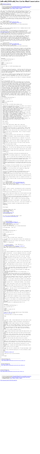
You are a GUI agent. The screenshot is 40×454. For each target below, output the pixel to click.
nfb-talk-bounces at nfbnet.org (12, 264)
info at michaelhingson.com (18, 216)
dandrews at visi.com (8, 373)
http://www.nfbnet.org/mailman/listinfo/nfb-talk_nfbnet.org (13, 430)
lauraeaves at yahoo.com (6, 3)
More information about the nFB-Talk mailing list (8, 453)
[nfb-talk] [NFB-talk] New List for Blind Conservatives (22, 6)
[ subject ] (17, 8)
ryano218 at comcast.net (9, 420)
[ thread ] (13, 8)
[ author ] (20, 8)
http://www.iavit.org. (4, 36)
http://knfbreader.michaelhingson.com (10, 257)
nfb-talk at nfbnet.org (16, 51)
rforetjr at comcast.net (14, 50)
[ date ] (11, 8)
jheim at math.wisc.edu (13, 24)
